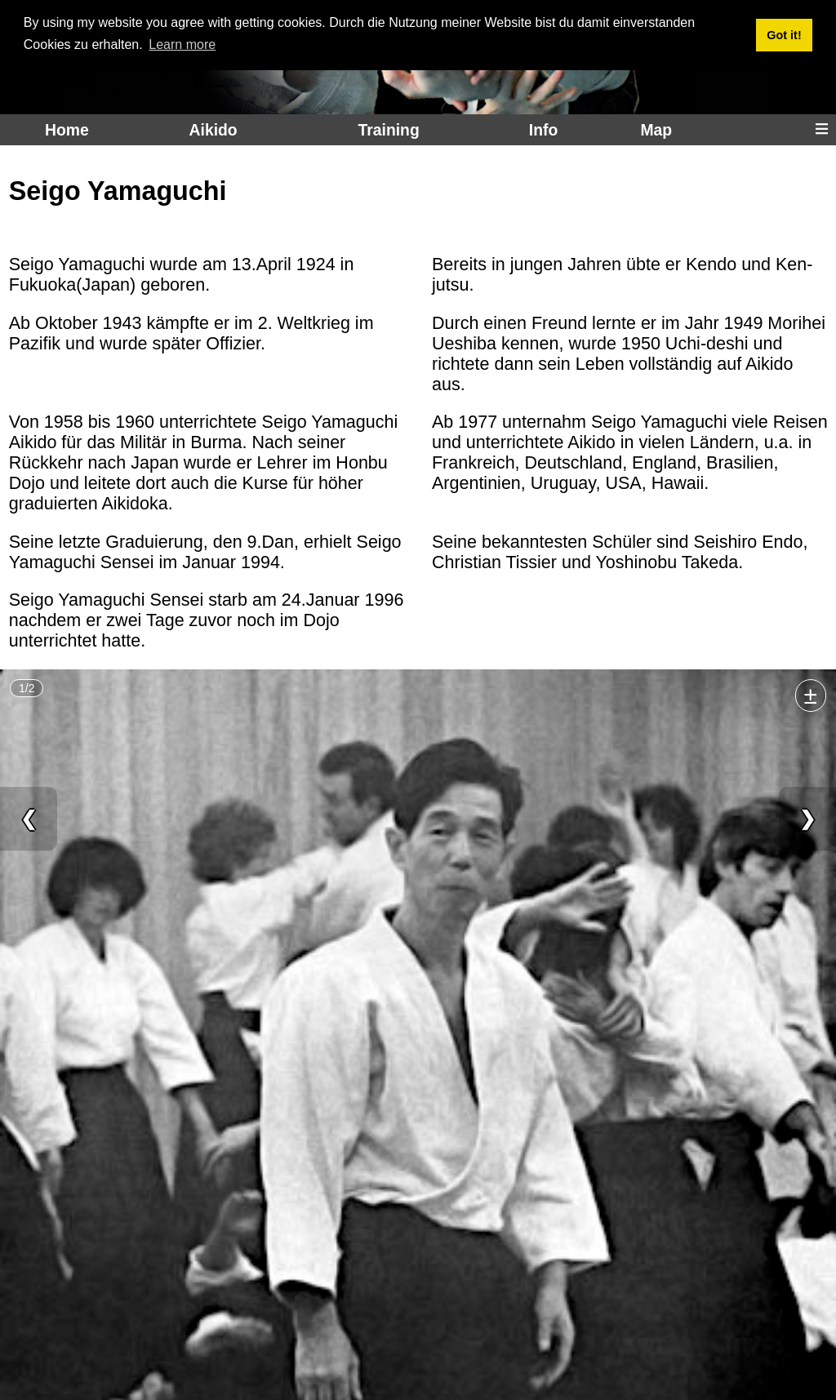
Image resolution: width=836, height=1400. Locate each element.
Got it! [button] (784, 35)
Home (67, 130)
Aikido (213, 130)
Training (388, 130)
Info (543, 130)
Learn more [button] (182, 44)
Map (656, 130)
